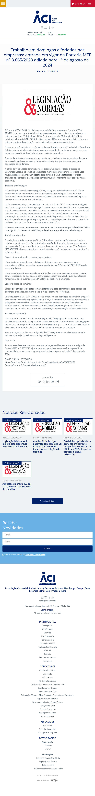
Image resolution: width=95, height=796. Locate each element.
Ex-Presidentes (47, 636)
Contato (47, 654)
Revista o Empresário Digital (48, 758)
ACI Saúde (47, 674)
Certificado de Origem (47, 688)
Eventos (48, 746)
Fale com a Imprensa (47, 658)
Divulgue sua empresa (47, 733)
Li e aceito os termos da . (25, 555)
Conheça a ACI (48, 626)
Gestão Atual (47, 629)
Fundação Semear (47, 643)
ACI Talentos (47, 678)
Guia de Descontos (48, 709)
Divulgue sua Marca (47, 713)
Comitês (47, 633)
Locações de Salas (47, 706)
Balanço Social (48, 765)
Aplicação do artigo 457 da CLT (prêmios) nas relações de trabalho (16, 487)
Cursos (48, 749)
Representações (47, 640)
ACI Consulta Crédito (47, 671)
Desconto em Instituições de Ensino (47, 702)
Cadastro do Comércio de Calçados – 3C (47, 685)
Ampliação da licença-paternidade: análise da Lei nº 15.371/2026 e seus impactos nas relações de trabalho (47, 446)
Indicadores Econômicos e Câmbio (48, 769)
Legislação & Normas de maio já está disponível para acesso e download (15, 444)
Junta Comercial (47, 716)
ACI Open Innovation (47, 681)
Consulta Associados (47, 729)
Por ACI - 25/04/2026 (11, 437)
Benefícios (47, 726)
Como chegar (47, 610)
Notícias (47, 651)
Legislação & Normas (48, 762)
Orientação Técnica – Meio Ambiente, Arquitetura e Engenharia (47, 695)
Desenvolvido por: (47, 780)
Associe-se (47, 661)
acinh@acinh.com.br (47, 601)
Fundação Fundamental (47, 647)
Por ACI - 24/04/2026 (42, 437)
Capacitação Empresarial (47, 699)
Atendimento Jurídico (48, 692)
